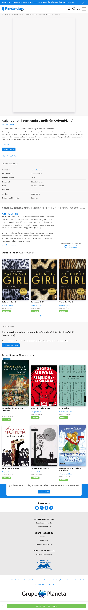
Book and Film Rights (44, 554)
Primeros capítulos (44, 527)
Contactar (44, 540)
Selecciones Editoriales (44, 523)
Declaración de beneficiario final (72, 580)
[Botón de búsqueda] (69, 9)
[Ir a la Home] (2, 14)
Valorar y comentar (11, 345)
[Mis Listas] (73, 8)
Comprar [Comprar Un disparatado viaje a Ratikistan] (63, 480)
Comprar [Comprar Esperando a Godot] (34, 477)
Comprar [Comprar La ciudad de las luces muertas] (6, 419)
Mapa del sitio (9, 580)
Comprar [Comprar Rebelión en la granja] (34, 417)
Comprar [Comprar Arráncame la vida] (6, 477)
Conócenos (44, 537)
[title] (37, 508)
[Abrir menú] (84, 9)
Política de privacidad (51, 580)
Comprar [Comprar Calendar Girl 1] (34, 311)
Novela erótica (7, 308)
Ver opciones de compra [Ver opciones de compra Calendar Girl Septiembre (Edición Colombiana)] (46, 606)
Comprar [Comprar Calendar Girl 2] (6, 311)
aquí (72, 2)
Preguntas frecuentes (44, 544)
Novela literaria (36, 170)
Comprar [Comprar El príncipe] (63, 417)
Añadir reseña (9, 149)
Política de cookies (36, 580)
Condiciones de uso (22, 580)
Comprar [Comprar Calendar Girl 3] (63, 311)
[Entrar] (77, 8)
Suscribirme (44, 491)
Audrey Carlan (10, 214)
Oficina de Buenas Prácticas (44, 584)
